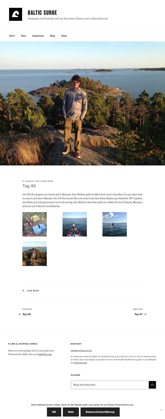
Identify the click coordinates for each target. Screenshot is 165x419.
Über (23, 35)
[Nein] (161, 410)
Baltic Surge (42, 13)
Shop (64, 35)
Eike (50, 181)
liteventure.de (80, 362)
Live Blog (33, 291)
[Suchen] (152, 385)
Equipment (38, 35)
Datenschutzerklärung (100, 411)
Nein (71, 411)
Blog (52, 35)
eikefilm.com (45, 354)
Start (12, 35)
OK (54, 411)
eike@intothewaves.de (81, 350)
